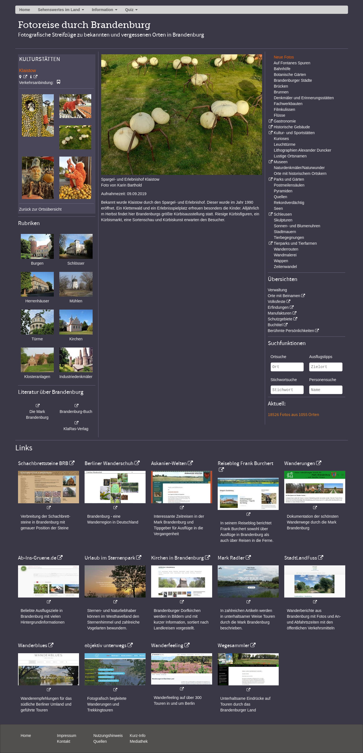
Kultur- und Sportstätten (294, 133)
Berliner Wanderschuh (109, 463)
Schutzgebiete (280, 319)
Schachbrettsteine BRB (43, 463)
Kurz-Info (138, 735)
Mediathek (139, 741)
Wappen (281, 261)
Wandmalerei (285, 255)
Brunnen (281, 92)
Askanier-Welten (169, 463)
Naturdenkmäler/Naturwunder (299, 167)
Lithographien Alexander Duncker (302, 150)
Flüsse (279, 115)
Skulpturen (283, 220)
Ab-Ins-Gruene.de (37, 558)
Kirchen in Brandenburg (177, 558)
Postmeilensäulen (289, 185)
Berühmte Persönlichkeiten (291, 330)
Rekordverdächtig (289, 202)
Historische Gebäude (292, 127)
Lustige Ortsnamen (290, 156)
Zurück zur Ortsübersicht (40, 209)
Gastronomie (285, 121)
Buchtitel (275, 325)
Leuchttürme (284, 144)
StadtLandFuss (300, 558)
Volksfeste (277, 301)
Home (24, 9)
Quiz (129, 9)
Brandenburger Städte (293, 80)
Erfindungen (278, 307)
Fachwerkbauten (288, 103)
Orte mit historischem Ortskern (300, 173)
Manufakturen (280, 313)
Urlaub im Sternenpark (110, 558)
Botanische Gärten (290, 74)
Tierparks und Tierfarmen (295, 243)
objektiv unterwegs (105, 645)
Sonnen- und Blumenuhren (297, 226)
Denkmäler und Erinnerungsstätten (304, 98)
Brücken (281, 86)
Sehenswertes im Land (59, 9)
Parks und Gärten (289, 179)
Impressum (66, 735)
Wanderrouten (286, 249)
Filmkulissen (284, 109)
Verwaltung (277, 290)
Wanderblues (32, 645)
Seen (278, 208)
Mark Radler (231, 558)
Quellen (280, 197)
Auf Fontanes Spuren (292, 63)
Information (102, 9)
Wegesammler (233, 645)
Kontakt (63, 741)
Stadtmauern (285, 231)
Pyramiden (283, 191)
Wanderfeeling (167, 645)
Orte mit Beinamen (284, 295)
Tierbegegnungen (289, 237)
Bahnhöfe (282, 69)
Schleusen (283, 214)
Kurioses (281, 138)
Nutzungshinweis (108, 735)
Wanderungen (299, 463)
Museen (281, 162)
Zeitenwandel (285, 266)
